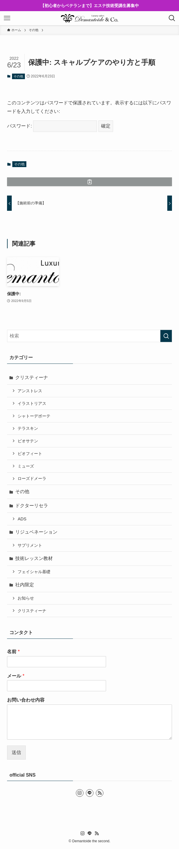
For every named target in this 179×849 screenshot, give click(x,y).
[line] (89, 793)
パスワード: (52, 125)
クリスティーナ (31, 377)
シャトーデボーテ (34, 416)
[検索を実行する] (166, 336)
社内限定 (24, 584)
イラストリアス (32, 403)
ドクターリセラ (31, 505)
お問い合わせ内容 (26, 699)
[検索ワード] (89, 336)
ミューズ (26, 466)
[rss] (99, 793)
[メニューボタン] (7, 18)
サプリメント (30, 545)
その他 (18, 76)
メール (15, 675)
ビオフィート (30, 453)
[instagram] (79, 793)
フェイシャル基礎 (34, 571)
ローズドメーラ (32, 478)
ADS (22, 519)
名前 (13, 651)
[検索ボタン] (172, 18)
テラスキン (28, 428)
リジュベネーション (36, 531)
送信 (16, 752)
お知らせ (26, 598)
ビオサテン (28, 441)
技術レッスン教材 (34, 558)
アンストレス (30, 390)
